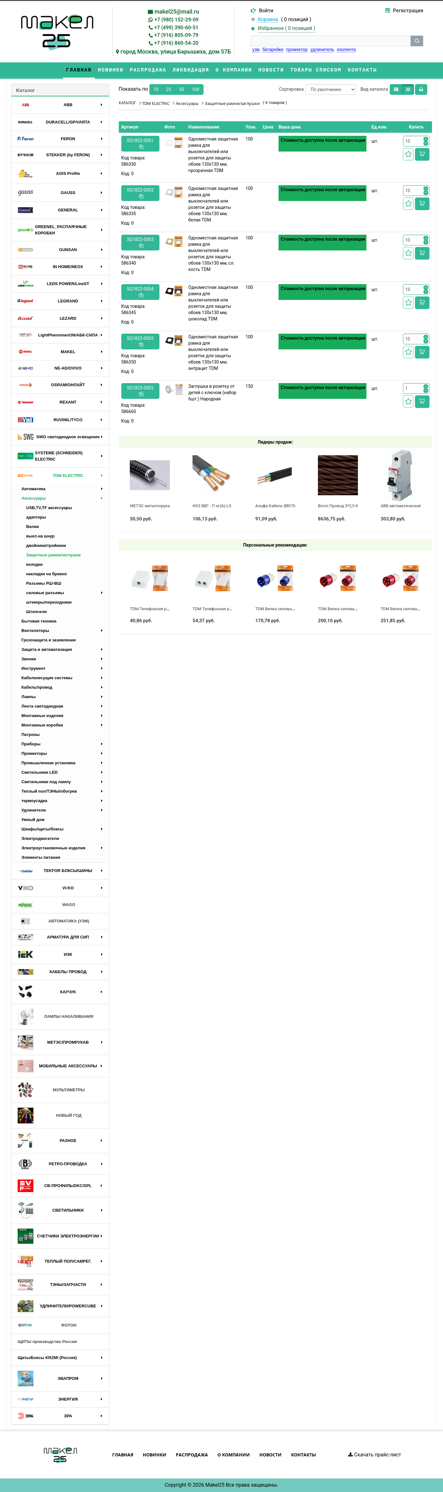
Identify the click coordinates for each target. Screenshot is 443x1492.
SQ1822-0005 (140, 341)
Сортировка (291, 89)
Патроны (30, 734)
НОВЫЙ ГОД (50, 1115)
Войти (266, 11)
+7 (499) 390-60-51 (176, 28)
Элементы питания (40, 857)
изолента (346, 49)
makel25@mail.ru (176, 11)
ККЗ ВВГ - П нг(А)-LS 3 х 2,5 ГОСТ (224, 505)
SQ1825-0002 (140, 390)
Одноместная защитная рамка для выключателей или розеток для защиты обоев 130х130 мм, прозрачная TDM (213, 154)
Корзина (268, 19)
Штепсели (36, 611)
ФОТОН (47, 1325)
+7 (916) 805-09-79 (176, 35)
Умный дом (32, 819)
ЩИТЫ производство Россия (47, 1341)
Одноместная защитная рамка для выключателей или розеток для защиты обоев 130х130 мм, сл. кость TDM (213, 253)
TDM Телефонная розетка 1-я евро (163, 608)
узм (256, 49)
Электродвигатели (40, 838)
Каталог (25, 90)
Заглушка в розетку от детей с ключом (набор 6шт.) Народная (212, 392)
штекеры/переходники (49, 602)
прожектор (297, 49)
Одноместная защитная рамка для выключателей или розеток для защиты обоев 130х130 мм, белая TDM (213, 204)
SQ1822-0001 (140, 143)
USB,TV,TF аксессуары (49, 507)
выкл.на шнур (40, 536)
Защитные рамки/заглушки (53, 555)
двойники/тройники (46, 545)
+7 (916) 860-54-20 (176, 43)
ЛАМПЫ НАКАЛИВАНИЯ (55, 1017)
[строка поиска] (331, 41)
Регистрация (408, 11)
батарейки (273, 49)
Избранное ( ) (286, 28)
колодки (34, 564)
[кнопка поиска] (417, 41)
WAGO (46, 905)
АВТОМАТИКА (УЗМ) (53, 921)
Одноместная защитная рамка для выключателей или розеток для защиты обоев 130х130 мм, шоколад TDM (213, 303)
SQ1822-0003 (140, 242)
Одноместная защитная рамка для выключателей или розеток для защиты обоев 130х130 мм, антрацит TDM (213, 352)
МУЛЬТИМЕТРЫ (51, 1090)
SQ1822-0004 (140, 291)
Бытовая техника (38, 621)
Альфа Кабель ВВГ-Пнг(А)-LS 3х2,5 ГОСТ (293, 505)
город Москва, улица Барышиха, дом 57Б (175, 51)
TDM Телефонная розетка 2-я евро (226, 608)
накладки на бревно (46, 573)
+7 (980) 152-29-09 (176, 20)
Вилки (32, 526)
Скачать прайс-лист (374, 1455)
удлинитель (322, 49)
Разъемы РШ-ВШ (43, 583)
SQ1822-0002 (140, 192)
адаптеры (36, 517)
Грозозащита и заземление (48, 640)
